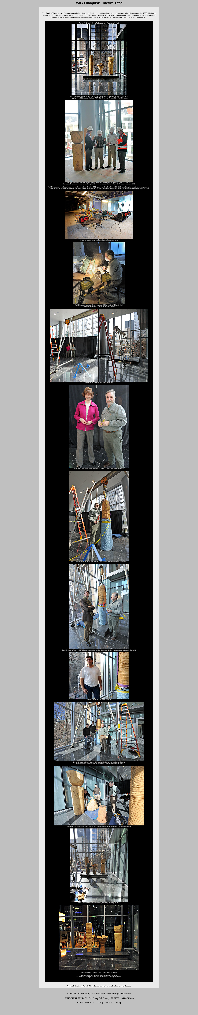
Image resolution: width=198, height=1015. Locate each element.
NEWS (80, 1003)
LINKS (117, 1003)
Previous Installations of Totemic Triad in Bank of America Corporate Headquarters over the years (99, 986)
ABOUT (88, 1003)
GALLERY (97, 1003)
